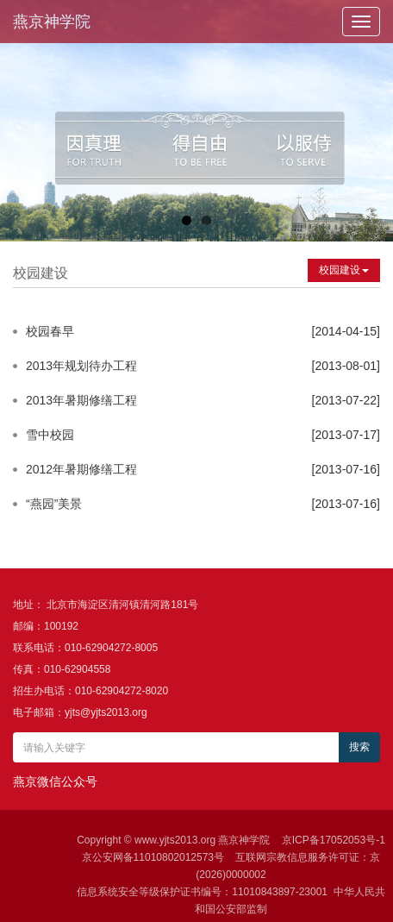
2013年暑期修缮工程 (81, 400)
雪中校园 (50, 435)
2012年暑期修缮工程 (81, 469)
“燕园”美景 (54, 504)
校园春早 (50, 331)
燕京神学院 (51, 21)
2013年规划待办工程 (81, 366)
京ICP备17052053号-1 (333, 840)
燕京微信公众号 (55, 781)
